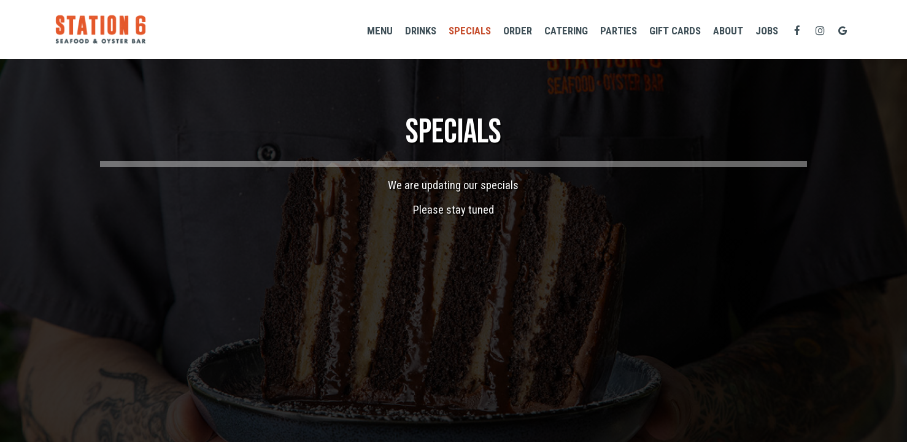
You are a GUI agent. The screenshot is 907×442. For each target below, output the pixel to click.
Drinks (420, 31)
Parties (618, 31)
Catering (566, 31)
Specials (470, 31)
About (728, 31)
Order (517, 31)
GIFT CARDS (675, 31)
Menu (380, 31)
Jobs (766, 31)
